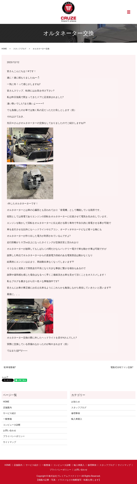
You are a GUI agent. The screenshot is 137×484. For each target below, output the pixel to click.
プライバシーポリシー (14, 436)
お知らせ (75, 401)
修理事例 (75, 413)
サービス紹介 (9, 413)
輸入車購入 (76, 419)
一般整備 (7, 419)
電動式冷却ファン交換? (121, 367)
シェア (5, 377)
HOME (4, 49)
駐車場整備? (10, 367)
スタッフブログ (19, 49)
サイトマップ (9, 442)
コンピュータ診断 (11, 425)
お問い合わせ (9, 430)
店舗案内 (7, 407)
